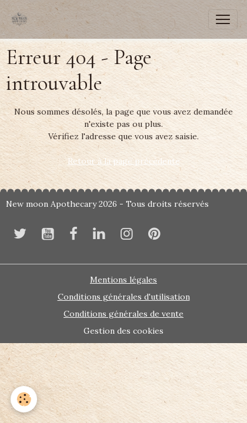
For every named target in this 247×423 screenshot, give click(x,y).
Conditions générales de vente (123, 313)
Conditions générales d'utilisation (124, 296)
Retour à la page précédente (124, 161)
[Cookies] (24, 399)
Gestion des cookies (123, 330)
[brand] (21, 19)
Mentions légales (123, 279)
